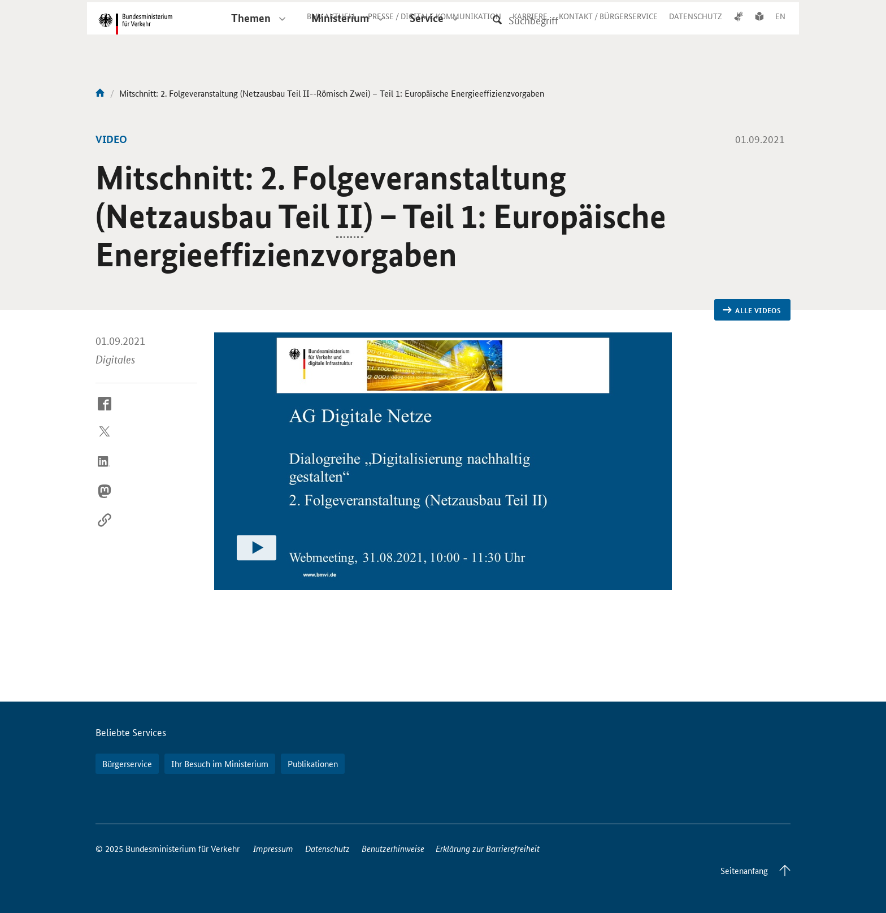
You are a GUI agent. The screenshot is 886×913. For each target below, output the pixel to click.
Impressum (273, 848)
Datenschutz (327, 848)
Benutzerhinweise (393, 848)
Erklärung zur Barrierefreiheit (488, 848)
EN (780, 25)
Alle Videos (752, 310)
